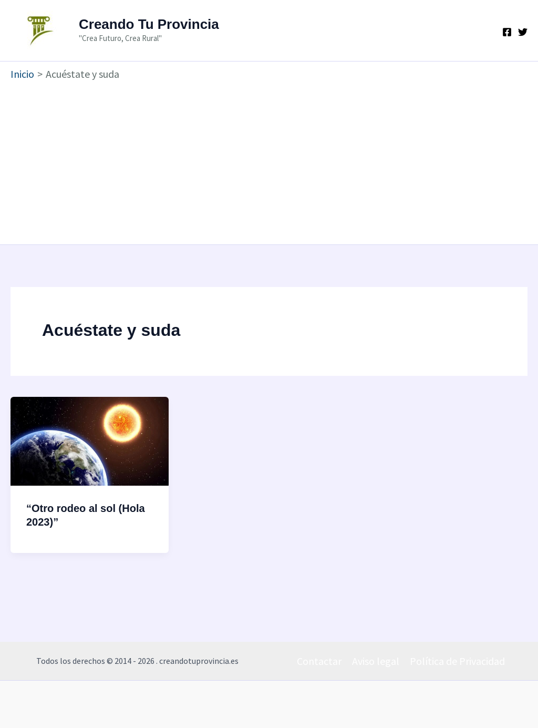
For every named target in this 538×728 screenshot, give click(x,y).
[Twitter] (522, 32)
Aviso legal (375, 661)
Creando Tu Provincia (149, 24)
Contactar (319, 661)
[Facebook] (507, 32)
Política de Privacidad (457, 661)
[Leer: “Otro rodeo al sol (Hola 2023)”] (90, 439)
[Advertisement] (269, 160)
